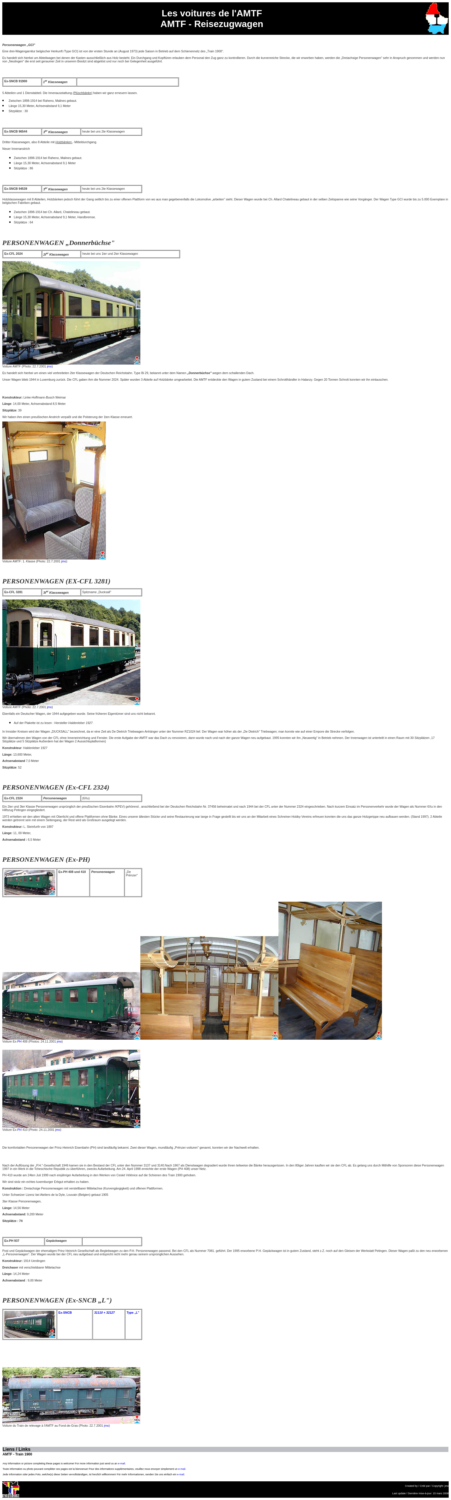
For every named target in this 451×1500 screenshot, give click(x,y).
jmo (49, 366)
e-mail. (122, 1463)
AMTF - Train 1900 (17, 1454)
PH (19, 1041)
